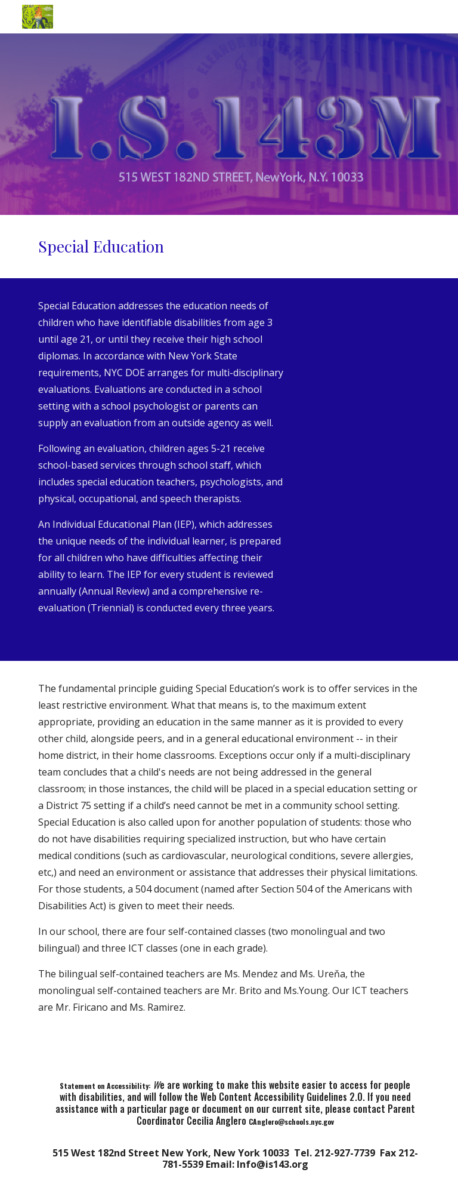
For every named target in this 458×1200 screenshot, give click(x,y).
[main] (228, 246)
